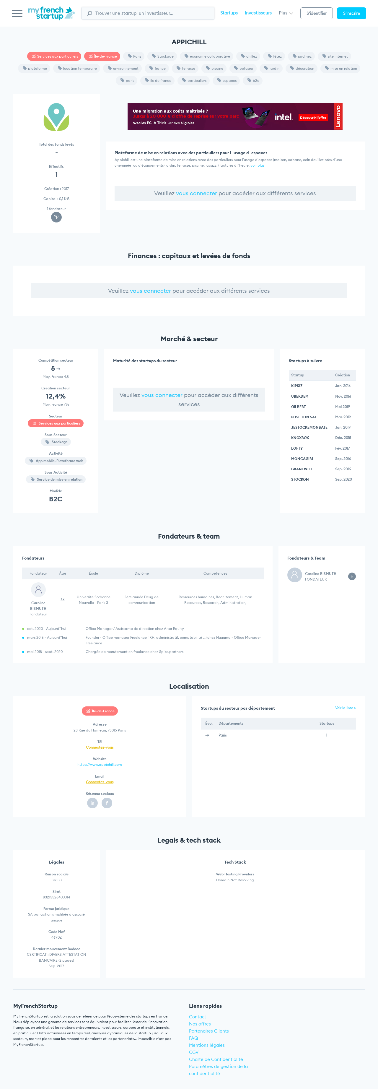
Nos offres (200, 1024)
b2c (253, 80)
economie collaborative (207, 56)
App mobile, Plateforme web (56, 461)
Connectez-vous (99, 747)
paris (127, 80)
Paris (134, 56)
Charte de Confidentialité (216, 1059)
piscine (214, 68)
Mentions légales (207, 1045)
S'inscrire (351, 13)
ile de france (158, 80)
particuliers (194, 80)
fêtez (275, 56)
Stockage (163, 56)
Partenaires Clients (209, 1031)
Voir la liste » (345, 708)
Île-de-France (103, 56)
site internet (335, 56)
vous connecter (196, 193)
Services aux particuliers (55, 56)
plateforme (35, 68)
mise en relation (341, 68)
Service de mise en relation (56, 479)
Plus (286, 13)
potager (243, 68)
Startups (229, 13)
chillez (249, 56)
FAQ (193, 1038)
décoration (302, 68)
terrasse (186, 68)
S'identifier (317, 13)
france (157, 68)
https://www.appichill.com (99, 764)
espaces (227, 80)
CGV (194, 1052)
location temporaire (77, 68)
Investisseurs (258, 13)
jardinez (302, 56)
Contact (197, 1017)
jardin (271, 68)
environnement (123, 68)
